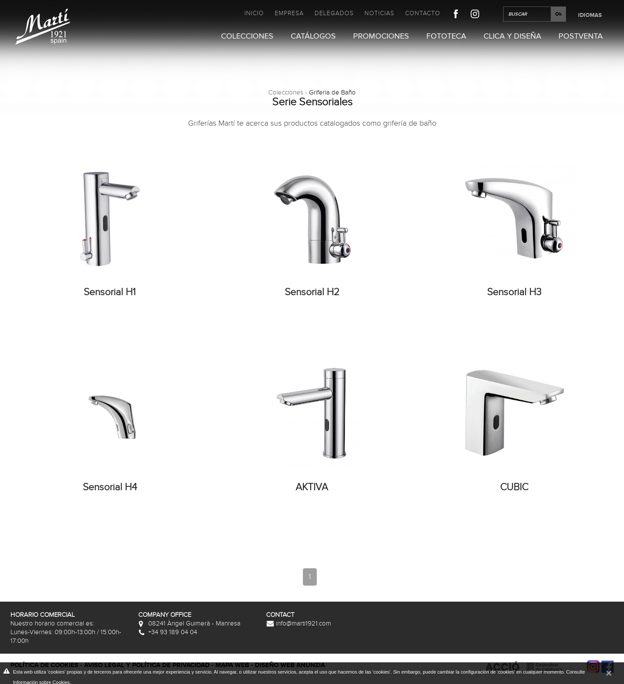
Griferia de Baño (332, 92)
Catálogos (313, 36)
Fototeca (446, 36)
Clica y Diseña (512, 36)
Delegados (334, 13)
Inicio (254, 13)
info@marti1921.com (298, 623)
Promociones (381, 36)
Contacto (422, 13)
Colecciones (247, 36)
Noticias (379, 13)
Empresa (289, 13)
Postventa (581, 36)
